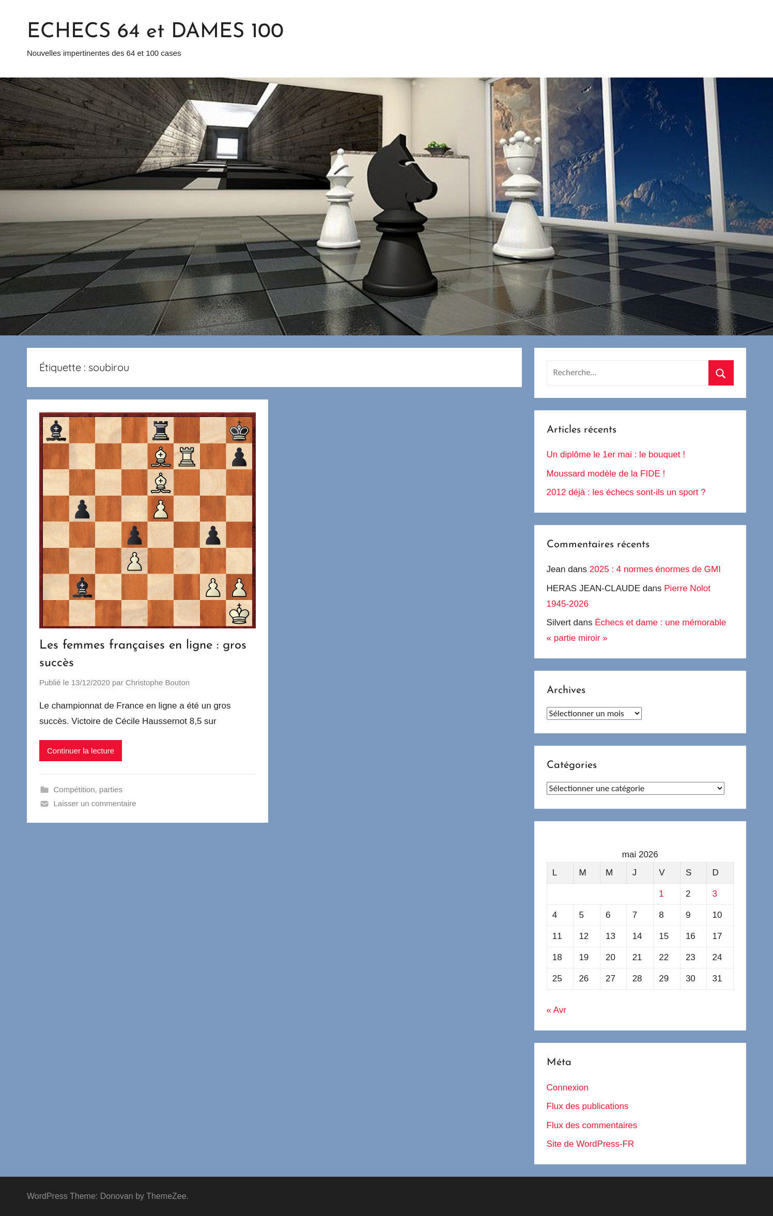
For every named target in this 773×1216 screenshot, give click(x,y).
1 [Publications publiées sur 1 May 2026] (661, 894)
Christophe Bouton (158, 682)
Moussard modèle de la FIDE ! (606, 474)
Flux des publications (588, 1106)
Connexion (568, 1087)
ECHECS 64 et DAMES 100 (155, 32)
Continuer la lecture (80, 750)
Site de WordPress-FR (591, 1144)
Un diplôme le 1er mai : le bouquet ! (616, 454)
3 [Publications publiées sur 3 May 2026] (715, 894)
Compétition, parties (88, 789)
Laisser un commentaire (95, 803)
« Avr (556, 1010)
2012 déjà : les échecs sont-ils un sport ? (626, 492)
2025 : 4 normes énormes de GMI (655, 569)
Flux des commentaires (592, 1125)
